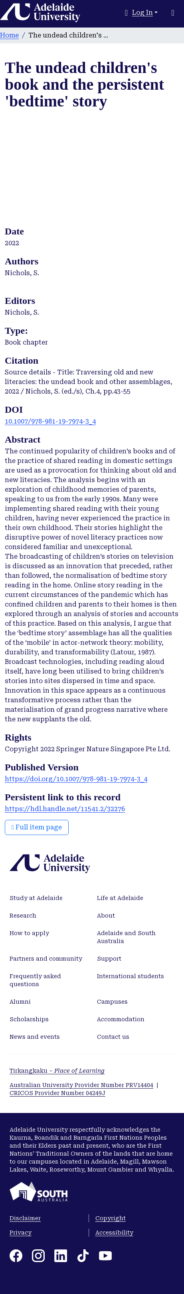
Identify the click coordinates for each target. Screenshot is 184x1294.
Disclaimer (25, 1218)
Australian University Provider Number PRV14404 (81, 1085)
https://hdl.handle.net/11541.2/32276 (65, 809)
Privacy (21, 1232)
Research (23, 915)
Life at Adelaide (120, 898)
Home (9, 35)
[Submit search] (116, 13)
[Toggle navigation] (173, 13)
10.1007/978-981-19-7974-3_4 (50, 421)
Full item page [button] (37, 827)
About (106, 915)
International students (130, 976)
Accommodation (120, 1019)
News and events (35, 1037)
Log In (142, 12)
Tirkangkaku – (57, 1071)
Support (109, 958)
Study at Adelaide (36, 898)
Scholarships (29, 1019)
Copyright (110, 1218)
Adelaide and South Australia (126, 937)
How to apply (29, 933)
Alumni (20, 1002)
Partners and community (46, 958)
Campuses (112, 1002)
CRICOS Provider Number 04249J (57, 1093)
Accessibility (114, 1232)
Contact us (113, 1037)
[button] (126, 13)
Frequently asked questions (35, 980)
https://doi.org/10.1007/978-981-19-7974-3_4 (76, 779)
